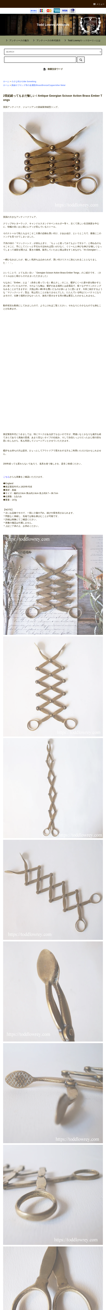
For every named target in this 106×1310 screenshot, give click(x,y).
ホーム (6, 81)
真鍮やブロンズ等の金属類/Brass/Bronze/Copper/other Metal (38, 85)
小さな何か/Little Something (23, 81)
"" (17, 40)
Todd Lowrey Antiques (53, 24)
